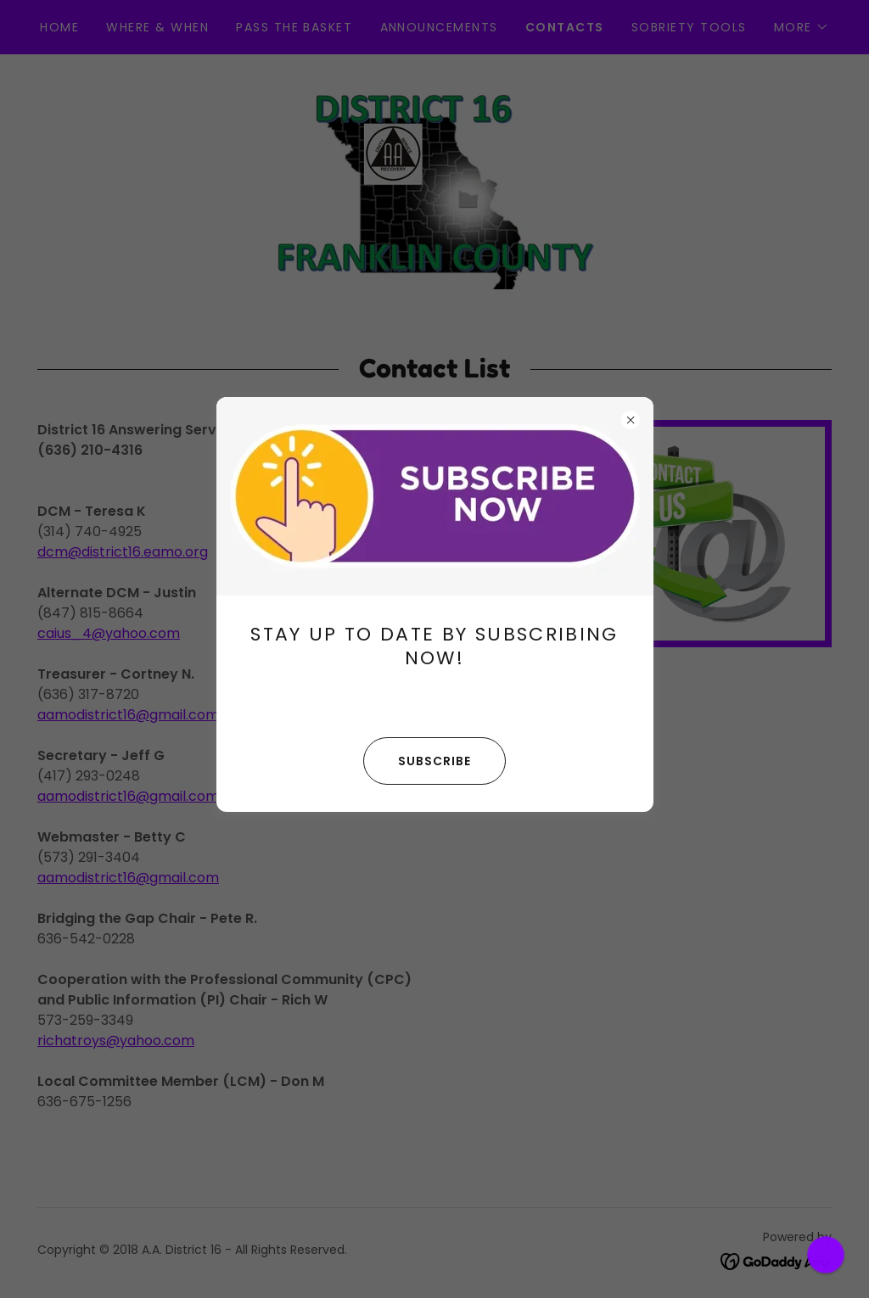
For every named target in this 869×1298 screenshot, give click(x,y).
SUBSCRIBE (417, 761)
